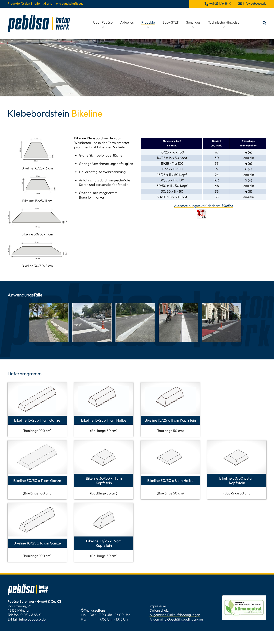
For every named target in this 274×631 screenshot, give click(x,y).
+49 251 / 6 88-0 (220, 3)
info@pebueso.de (32, 619)
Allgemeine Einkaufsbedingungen (175, 615)
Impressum (158, 606)
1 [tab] (137, 346)
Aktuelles (127, 22)
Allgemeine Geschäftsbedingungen (176, 619)
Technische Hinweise (223, 22)
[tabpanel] (48, 322)
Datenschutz (159, 610)
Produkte (148, 22)
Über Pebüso (103, 22)
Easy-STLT (170, 22)
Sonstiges (193, 22)
